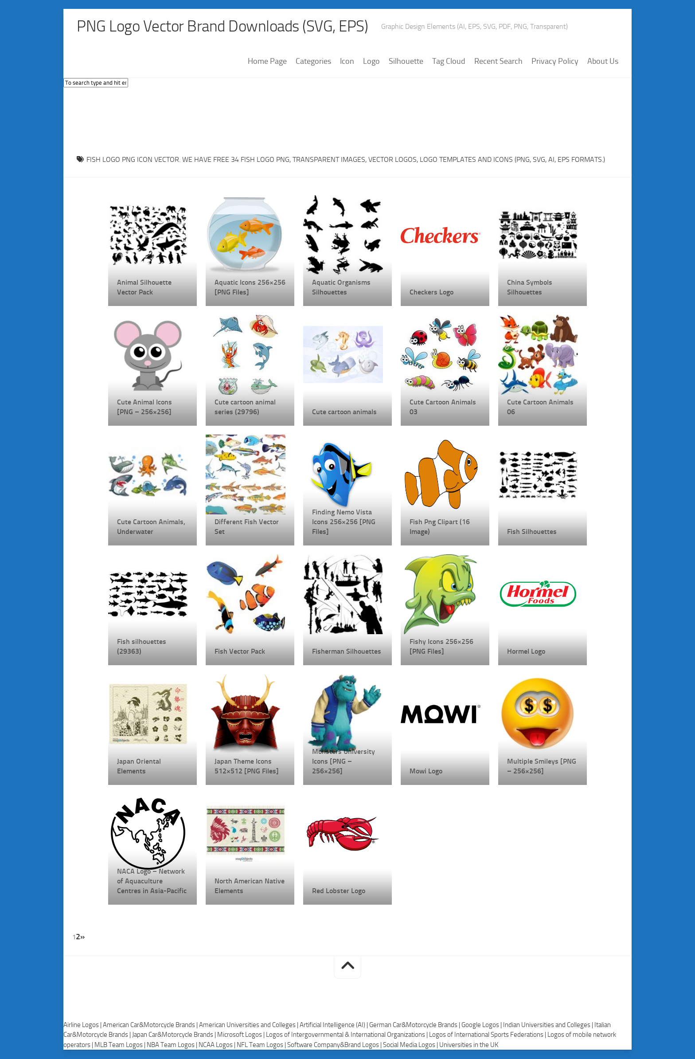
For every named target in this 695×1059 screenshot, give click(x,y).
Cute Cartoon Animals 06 (540, 407)
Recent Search (498, 61)
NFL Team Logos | (262, 1045)
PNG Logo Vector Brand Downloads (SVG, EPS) (226, 26)
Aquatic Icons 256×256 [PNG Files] (250, 287)
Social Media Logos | (411, 1045)
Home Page (267, 61)
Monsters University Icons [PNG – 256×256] (343, 762)
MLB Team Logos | (120, 1045)
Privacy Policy (554, 61)
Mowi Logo (426, 771)
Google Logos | (482, 1025)
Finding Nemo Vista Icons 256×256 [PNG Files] (343, 522)
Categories (313, 61)
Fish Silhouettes (532, 532)
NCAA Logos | (218, 1045)
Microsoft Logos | (241, 1035)
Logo (371, 61)
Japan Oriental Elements (139, 766)
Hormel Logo (526, 651)
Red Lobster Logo (338, 891)
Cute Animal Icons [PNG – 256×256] (144, 407)
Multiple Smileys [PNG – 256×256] (541, 766)
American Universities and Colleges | (249, 1025)
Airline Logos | (83, 1025)
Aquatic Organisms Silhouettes (341, 287)
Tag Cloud (448, 61)
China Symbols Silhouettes (529, 287)
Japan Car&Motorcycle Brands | (174, 1035)
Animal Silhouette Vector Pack (144, 287)
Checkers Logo (431, 292)
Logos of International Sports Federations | (488, 1035)
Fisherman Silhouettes (346, 651)
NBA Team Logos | (173, 1045)
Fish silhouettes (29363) (141, 647)
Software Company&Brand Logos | (335, 1045)
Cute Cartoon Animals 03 (443, 407)
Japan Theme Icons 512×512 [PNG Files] (247, 766)
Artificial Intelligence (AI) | (334, 1025)
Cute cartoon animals (344, 412)
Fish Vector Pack (240, 651)
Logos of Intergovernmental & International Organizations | (347, 1035)
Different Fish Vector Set (247, 527)
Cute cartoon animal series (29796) (245, 407)
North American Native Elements (250, 886)
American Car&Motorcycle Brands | (151, 1025)
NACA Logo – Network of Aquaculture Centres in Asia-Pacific (152, 881)
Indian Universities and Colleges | (548, 1025)
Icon (347, 61)
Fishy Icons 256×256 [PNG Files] (441, 647)
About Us (602, 61)
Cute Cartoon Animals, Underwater (151, 527)
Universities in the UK (468, 1045)
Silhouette (406, 61)
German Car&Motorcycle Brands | (415, 1025)
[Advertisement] (347, 119)
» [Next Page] (82, 937)
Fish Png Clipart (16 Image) (440, 527)
